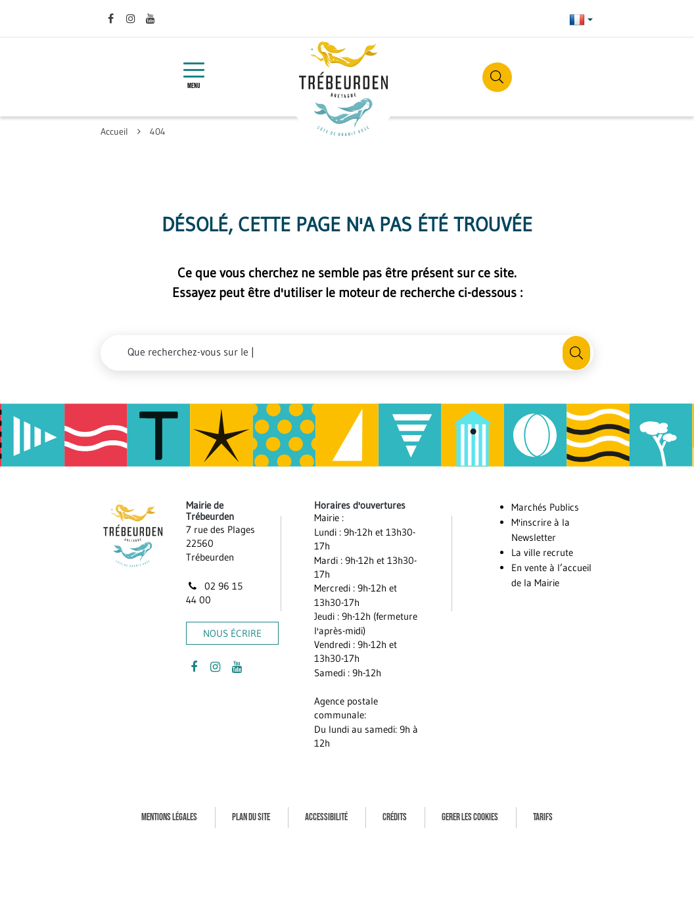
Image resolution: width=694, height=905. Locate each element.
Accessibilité (326, 817)
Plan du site (251, 817)
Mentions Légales (169, 817)
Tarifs (543, 817)
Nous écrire (232, 633)
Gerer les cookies (470, 817)
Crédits (394, 817)
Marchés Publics (545, 507)
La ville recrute (542, 552)
